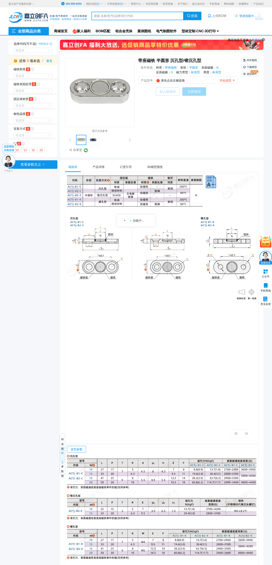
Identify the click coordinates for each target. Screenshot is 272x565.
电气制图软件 (166, 31)
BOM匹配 (103, 31)
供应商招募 (152, 3)
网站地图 (229, 3)
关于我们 (182, 3)
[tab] (75, 167)
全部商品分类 (26, 31)
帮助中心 (136, 3)
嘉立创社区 (198, 3)
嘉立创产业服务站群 (21, 3)
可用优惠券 (116, 4)
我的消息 (94, 4)
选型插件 (250, 73)
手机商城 (214, 3)
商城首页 (61, 31)
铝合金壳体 (123, 31)
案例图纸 (144, 31)
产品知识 (258, 3)
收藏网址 (244, 3)
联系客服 (168, 3)
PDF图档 (250, 60)
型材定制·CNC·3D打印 (199, 31)
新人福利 (82, 31)
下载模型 (250, 67)
